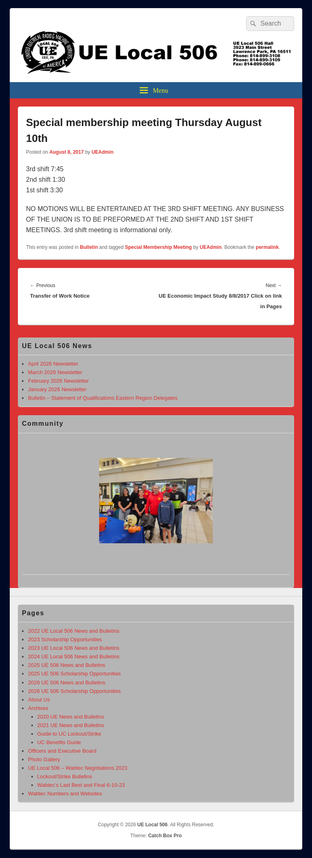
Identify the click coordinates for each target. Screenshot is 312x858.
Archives (38, 708)
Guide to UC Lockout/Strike (69, 734)
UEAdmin (102, 152)
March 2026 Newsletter (55, 372)
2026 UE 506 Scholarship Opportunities (74, 691)
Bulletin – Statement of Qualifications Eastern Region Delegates (103, 398)
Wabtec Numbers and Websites (65, 793)
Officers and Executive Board (62, 751)
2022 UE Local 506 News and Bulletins (73, 631)
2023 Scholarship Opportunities (65, 639)
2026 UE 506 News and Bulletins (66, 682)
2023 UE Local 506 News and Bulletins (73, 648)
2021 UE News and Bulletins (70, 725)
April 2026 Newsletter (53, 364)
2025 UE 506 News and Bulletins (66, 665)
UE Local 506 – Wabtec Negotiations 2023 (78, 768)
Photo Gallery (44, 759)
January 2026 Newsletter (57, 389)
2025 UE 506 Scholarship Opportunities (74, 674)
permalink (267, 247)
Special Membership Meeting (158, 247)
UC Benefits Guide (59, 742)
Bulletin (89, 247)
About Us (39, 700)
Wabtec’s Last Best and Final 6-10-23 (81, 785)
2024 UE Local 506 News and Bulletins (73, 656)
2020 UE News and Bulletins (70, 717)
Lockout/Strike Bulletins (64, 776)
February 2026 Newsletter (58, 381)
